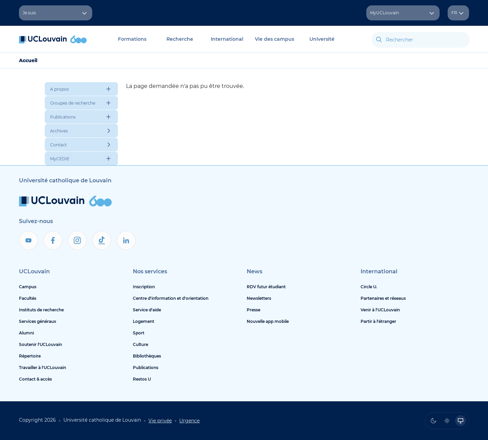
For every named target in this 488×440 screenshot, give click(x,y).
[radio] (433, 420)
